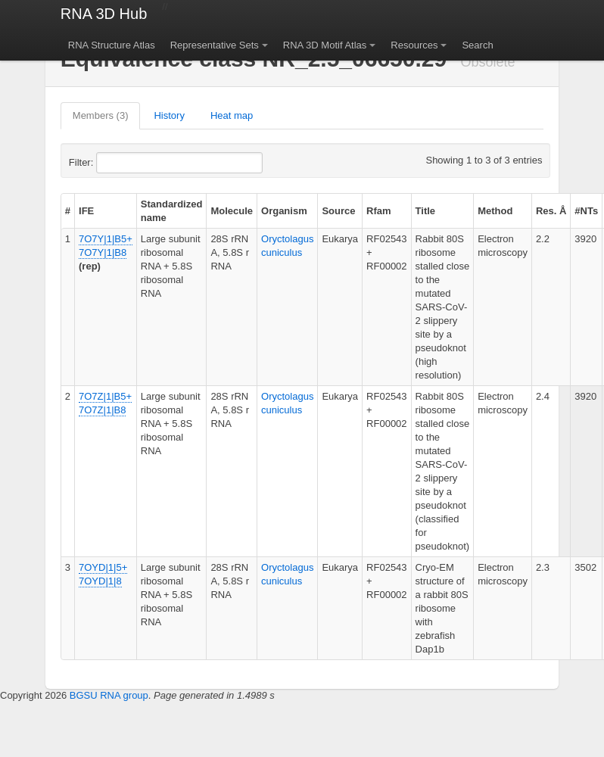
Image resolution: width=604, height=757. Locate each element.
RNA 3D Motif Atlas (325, 45)
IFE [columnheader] (86, 211)
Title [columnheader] (426, 211)
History (169, 115)
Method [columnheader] (495, 211)
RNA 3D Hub (104, 13)
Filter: (118, 162)
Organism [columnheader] (284, 211)
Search (477, 45)
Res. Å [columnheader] (551, 211)
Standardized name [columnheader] (172, 210)
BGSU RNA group (109, 695)
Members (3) (101, 115)
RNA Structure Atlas (111, 45)
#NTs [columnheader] (586, 211)
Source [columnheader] (338, 211)
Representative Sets (214, 45)
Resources (414, 45)
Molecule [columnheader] (231, 211)
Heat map (231, 115)
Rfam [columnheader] (378, 211)
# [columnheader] (67, 211)
